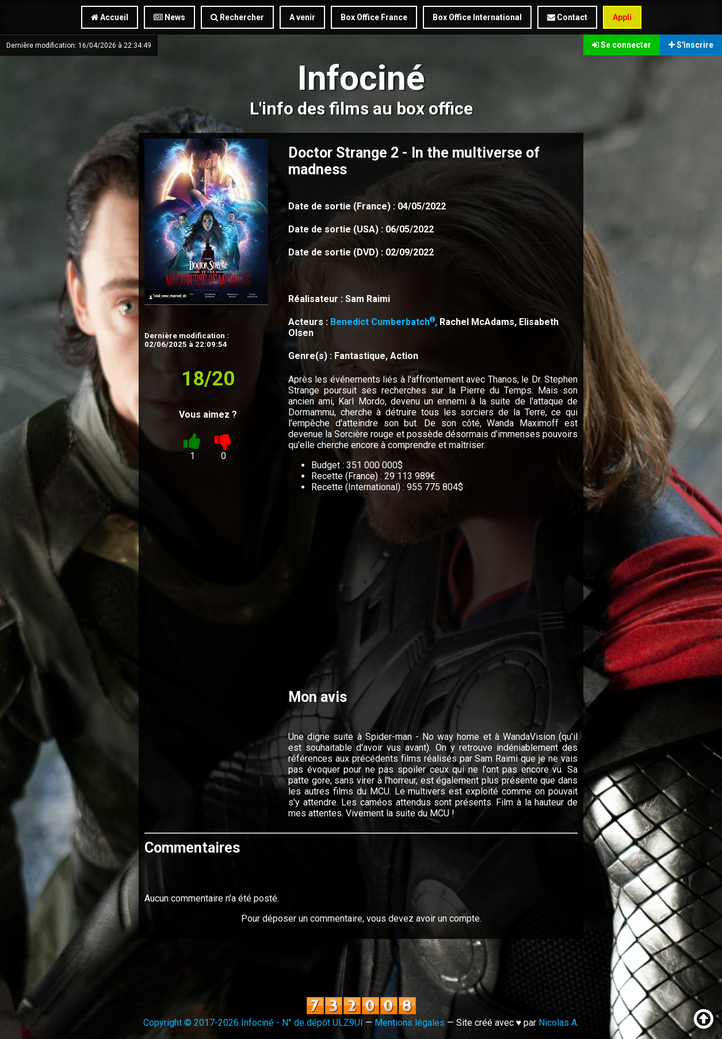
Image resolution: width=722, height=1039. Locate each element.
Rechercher (237, 17)
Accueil (109, 17)
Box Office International (477, 17)
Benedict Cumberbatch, (385, 321)
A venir (302, 17)
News (169, 17)
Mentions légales (410, 1022)
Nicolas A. (558, 1022)
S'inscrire (690, 44)
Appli (622, 17)
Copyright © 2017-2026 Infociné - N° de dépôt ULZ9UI (253, 1022)
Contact (567, 17)
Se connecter (621, 44)
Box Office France (374, 17)
